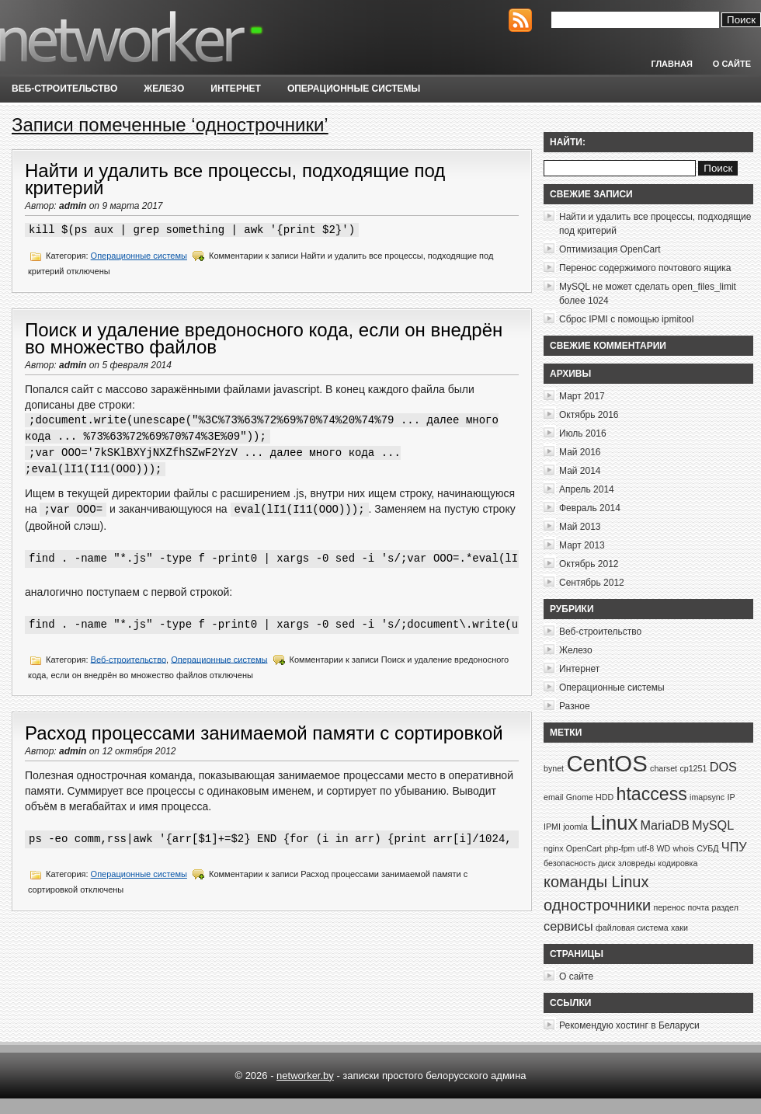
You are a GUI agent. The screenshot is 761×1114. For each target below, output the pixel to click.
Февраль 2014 (589, 508)
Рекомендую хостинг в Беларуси (629, 1025)
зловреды (636, 863)
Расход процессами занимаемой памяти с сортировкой (264, 732)
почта (698, 907)
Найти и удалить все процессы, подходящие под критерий (235, 179)
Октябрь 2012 (589, 564)
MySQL (713, 825)
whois (683, 848)
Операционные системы (353, 88)
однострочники (597, 905)
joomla (575, 826)
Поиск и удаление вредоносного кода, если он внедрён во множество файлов (263, 338)
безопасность (570, 863)
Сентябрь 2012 (591, 582)
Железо (164, 88)
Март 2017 (582, 396)
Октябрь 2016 (589, 414)
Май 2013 (580, 526)
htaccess (652, 794)
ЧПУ (734, 847)
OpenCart (584, 848)
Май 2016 (580, 452)
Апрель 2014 (586, 489)
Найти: (568, 142)
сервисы (568, 926)
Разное (574, 706)
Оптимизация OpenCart (610, 249)
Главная (671, 63)
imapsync (707, 797)
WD (663, 848)
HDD (604, 797)
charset (663, 768)
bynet (554, 768)
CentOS (606, 763)
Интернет (235, 88)
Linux (614, 823)
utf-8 (646, 848)
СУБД (707, 848)
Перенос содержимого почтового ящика (645, 268)
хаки (679, 927)
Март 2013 (582, 545)
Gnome (579, 797)
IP (731, 797)
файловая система (632, 927)
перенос (669, 907)
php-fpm (619, 848)
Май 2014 (580, 470)
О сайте (732, 63)
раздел (724, 907)
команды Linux (596, 881)
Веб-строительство (64, 88)
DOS (723, 767)
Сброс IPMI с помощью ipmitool (626, 319)
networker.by (305, 1075)
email (553, 797)
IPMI (552, 826)
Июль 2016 (582, 433)
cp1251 (693, 768)
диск (606, 863)
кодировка (677, 863)
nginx (553, 848)
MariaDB (665, 825)
